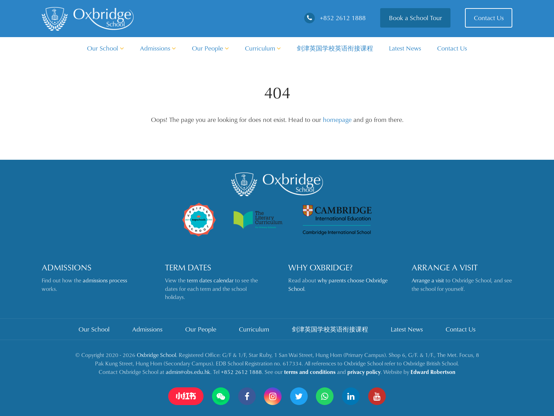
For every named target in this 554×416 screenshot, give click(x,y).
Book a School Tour (415, 17)
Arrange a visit (428, 280)
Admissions (158, 48)
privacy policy (364, 372)
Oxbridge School (156, 355)
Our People (210, 48)
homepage (337, 119)
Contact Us (489, 17)
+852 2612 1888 (335, 17)
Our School (105, 48)
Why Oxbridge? (320, 267)
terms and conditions (310, 372)
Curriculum (263, 48)
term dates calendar (210, 280)
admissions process (105, 280)
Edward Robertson (433, 372)
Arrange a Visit (445, 267)
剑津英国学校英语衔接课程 (335, 48)
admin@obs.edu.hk (188, 372)
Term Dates (188, 267)
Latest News (405, 48)
